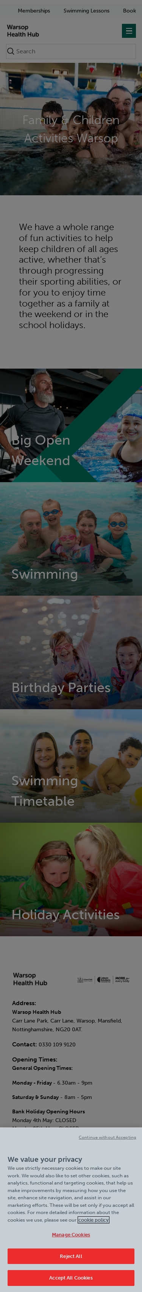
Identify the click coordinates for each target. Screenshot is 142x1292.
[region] (71, 1209)
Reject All (71, 1256)
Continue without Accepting (107, 1137)
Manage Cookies (71, 1235)
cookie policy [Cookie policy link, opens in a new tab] (93, 1220)
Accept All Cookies (70, 1278)
